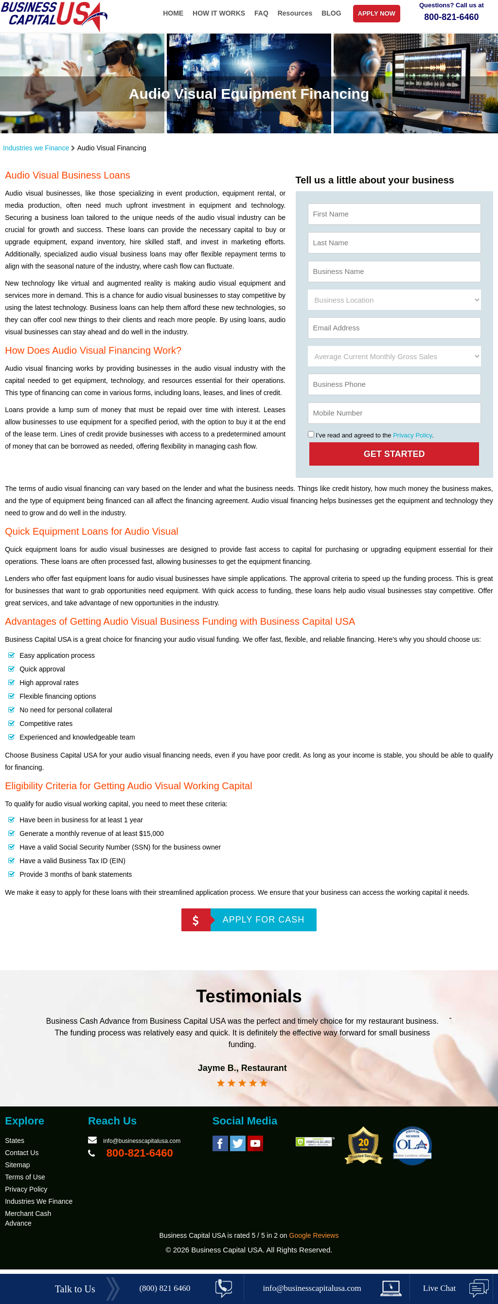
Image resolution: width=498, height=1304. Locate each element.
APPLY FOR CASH (263, 919)
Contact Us (21, 1159)
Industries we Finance (37, 148)
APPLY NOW (376, 13)
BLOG (331, 13)
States (14, 1147)
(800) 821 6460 (164, 1288)
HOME (173, 13)
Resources (295, 13)
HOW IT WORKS (219, 13)
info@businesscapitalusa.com (141, 1147)
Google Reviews (314, 1242)
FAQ (261, 13)
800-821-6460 (451, 17)
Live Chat (439, 1288)
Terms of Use (25, 1183)
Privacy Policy (412, 435)
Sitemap (17, 1171)
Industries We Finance (38, 1208)
